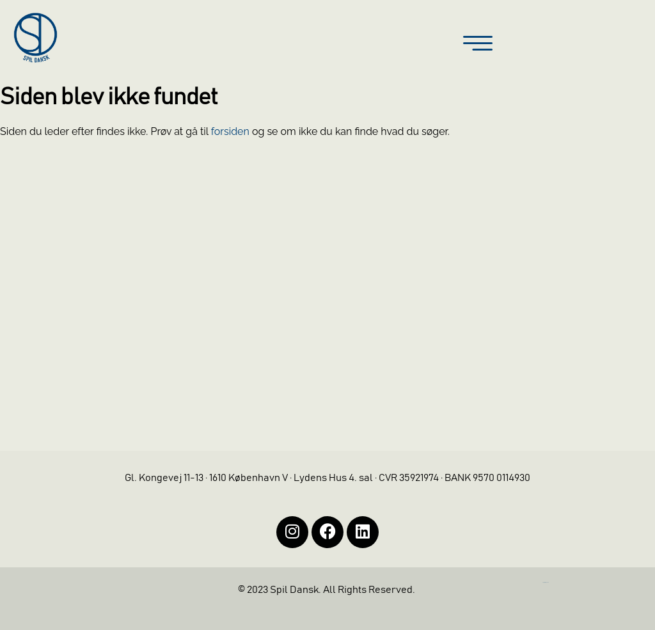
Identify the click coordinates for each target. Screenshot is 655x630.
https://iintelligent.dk (545, 582)
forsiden (230, 131)
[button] (478, 45)
